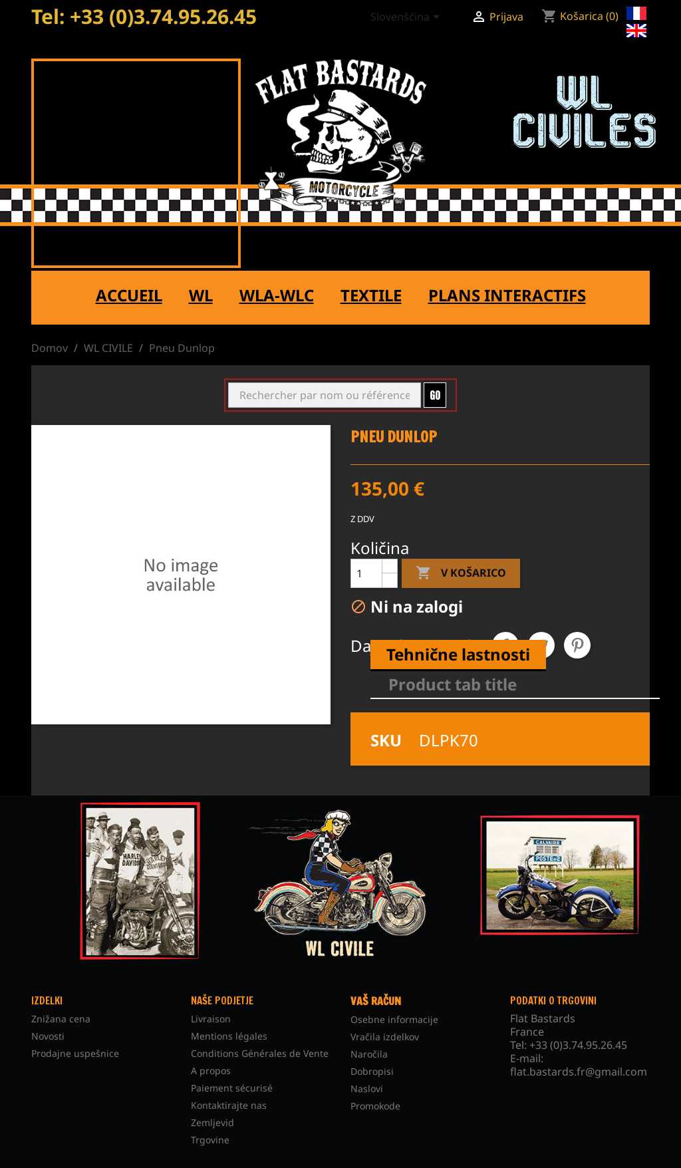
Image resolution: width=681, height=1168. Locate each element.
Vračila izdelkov (384, 1036)
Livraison (211, 1018)
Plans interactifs (507, 295)
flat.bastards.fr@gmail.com (578, 1071)
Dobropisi (372, 1071)
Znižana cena (60, 1018)
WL (201, 295)
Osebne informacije (394, 1019)
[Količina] (366, 573)
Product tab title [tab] (452, 684)
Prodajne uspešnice (75, 1053)
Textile (371, 295)
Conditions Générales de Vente (260, 1053)
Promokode (375, 1105)
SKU (386, 740)
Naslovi (366, 1088)
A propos (211, 1070)
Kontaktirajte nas (229, 1105)
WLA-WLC (276, 295)
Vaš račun (375, 1001)
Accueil (129, 295)
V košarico (461, 573)
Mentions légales (229, 1036)
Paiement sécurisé (232, 1088)
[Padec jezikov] (407, 18)
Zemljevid (212, 1122)
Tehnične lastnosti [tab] (458, 654)
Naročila (369, 1054)
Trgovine (210, 1139)
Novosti (48, 1036)
